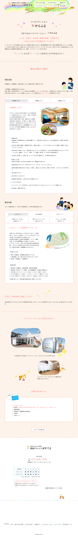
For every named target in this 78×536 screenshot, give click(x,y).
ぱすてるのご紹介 (41, 3)
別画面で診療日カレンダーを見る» (54, 488)
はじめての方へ (52, 3)
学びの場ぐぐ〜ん (65, 6)
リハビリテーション (41, 6)
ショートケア (53, 6)
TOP (11, 524)
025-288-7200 (39, 459)
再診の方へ (63, 3)
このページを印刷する (39, 429)
